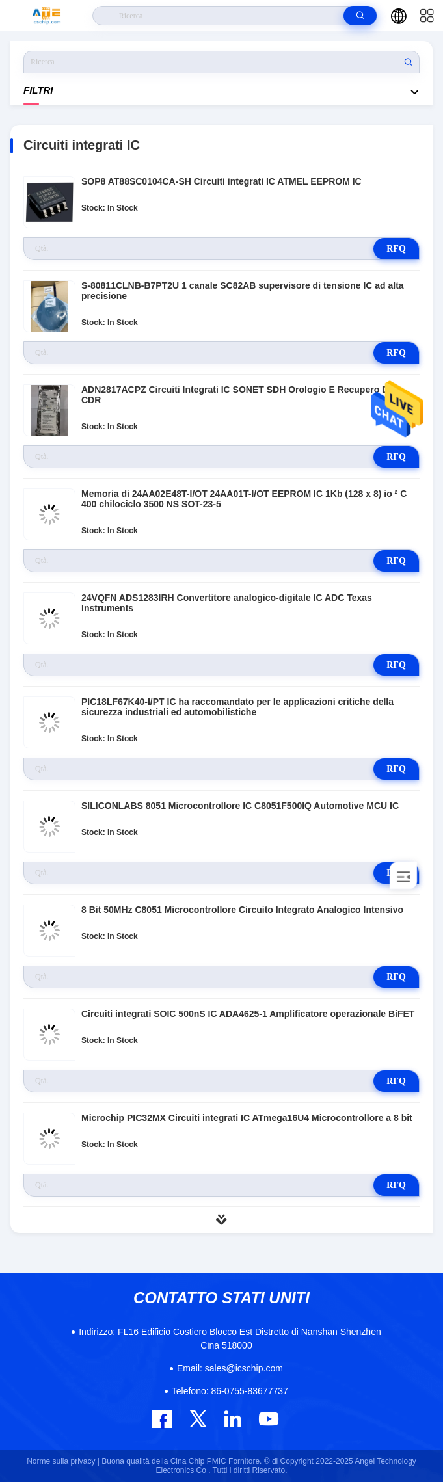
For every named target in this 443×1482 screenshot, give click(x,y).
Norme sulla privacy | (63, 1461)
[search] (360, 15)
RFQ (396, 249)
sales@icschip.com (230, 1368)
